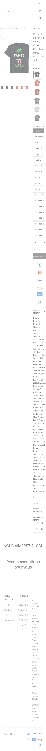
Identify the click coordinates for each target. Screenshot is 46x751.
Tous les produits (14, 32)
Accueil (2, 32)
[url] (28, 715)
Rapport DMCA (9, 732)
